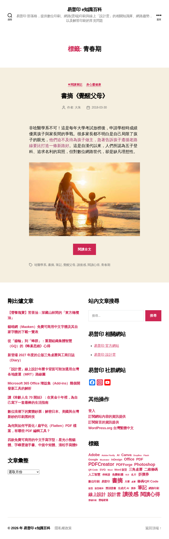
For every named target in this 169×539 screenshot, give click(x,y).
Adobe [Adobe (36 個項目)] (94, 455)
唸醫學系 (40, 264)
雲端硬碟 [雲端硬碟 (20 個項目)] (103, 500)
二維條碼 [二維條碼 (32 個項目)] (151, 469)
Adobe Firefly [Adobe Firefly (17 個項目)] (108, 455)
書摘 (51, 264)
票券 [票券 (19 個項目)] (133, 488)
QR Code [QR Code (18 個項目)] (93, 470)
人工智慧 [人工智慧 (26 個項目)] (94, 474)
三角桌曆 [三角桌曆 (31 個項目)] (135, 469)
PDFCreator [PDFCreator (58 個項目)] (101, 464)
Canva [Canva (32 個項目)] (126, 455)
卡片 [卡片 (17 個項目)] (127, 475)
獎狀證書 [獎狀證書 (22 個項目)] (111, 488)
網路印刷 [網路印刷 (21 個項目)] (154, 488)
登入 (91, 411)
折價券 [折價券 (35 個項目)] (143, 474)
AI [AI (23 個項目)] (118, 455)
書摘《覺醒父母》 (84, 95)
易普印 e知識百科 (84, 9)
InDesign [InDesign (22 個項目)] (116, 459)
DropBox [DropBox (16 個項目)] (137, 455)
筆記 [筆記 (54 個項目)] (142, 487)
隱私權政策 (63, 528)
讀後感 (81, 264)
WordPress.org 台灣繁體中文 (110, 428)
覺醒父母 (69, 264)
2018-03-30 (99, 107)
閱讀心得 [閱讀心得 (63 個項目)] (150, 494)
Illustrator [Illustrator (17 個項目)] (104, 460)
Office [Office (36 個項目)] (129, 459)
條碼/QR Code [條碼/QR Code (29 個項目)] (147, 481)
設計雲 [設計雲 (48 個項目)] (114, 494)
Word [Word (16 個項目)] (109, 470)
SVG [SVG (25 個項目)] (103, 469)
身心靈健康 (93, 84)
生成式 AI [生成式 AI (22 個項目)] (123, 488)
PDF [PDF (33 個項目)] (139, 459)
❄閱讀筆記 (75, 84)
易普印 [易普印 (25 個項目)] (106, 481)
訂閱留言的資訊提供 (103, 422)
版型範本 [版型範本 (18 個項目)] (99, 488)
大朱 (78, 107)
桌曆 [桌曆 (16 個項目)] (133, 482)
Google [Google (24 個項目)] (93, 459)
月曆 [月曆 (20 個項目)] (127, 481)
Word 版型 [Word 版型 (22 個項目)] (120, 469)
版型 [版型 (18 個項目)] (90, 488)
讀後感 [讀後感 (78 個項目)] (130, 494)
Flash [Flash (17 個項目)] (146, 455)
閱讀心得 (94, 264)
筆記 (59, 264)
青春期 (105, 264)
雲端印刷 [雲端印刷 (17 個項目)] (92, 500)
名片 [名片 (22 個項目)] (133, 474)
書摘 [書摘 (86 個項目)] (117, 480)
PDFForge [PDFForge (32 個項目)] (124, 465)
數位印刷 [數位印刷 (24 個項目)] (94, 481)
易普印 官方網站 (106, 346)
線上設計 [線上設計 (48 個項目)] (97, 494)
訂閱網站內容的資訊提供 (107, 416)
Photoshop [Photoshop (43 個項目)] (144, 464)
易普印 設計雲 (105, 355)
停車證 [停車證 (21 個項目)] (106, 474)
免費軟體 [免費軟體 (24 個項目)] (117, 474)
